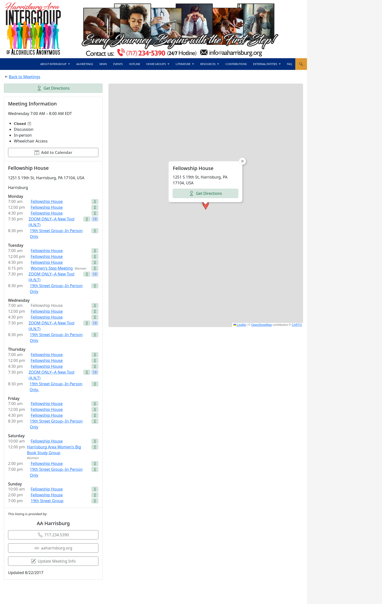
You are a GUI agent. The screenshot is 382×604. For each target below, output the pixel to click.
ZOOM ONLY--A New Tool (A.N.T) (52, 221)
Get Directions (53, 88)
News (103, 64)
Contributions (236, 64)
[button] (205, 205)
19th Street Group (47, 500)
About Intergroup (53, 64)
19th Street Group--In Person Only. (56, 386)
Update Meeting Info (53, 561)
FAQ (289, 64)
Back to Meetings (24, 76)
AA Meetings (84, 64)
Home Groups (156, 64)
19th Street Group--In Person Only (56, 233)
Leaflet (239, 325)
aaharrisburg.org (53, 548)
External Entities (265, 64)
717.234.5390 (53, 535)
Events (118, 64)
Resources (208, 64)
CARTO (297, 325)
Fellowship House (47, 201)
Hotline (134, 64)
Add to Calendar (53, 152)
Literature (183, 64)
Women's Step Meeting (52, 268)
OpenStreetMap (261, 325)
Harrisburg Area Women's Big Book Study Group (54, 449)
